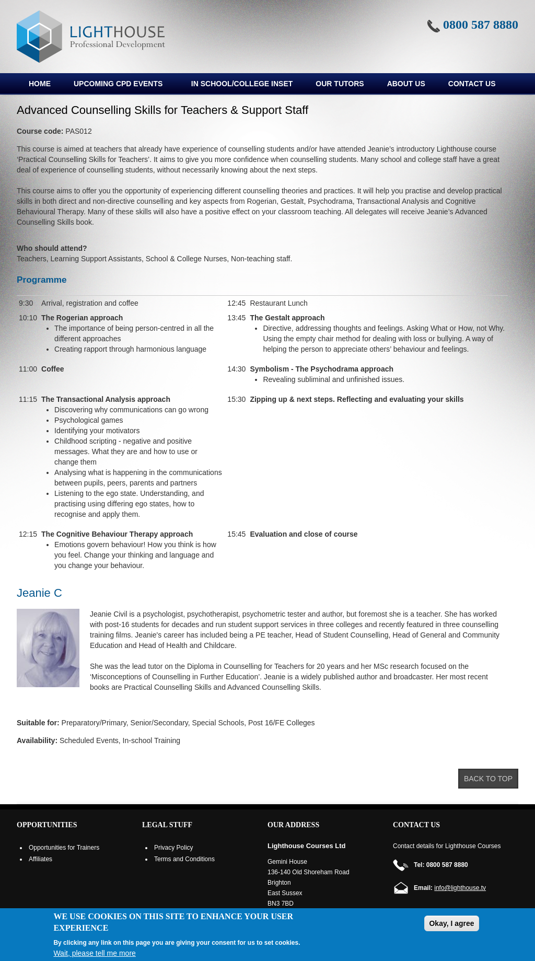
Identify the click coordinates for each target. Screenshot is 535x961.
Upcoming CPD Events (117, 85)
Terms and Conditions (184, 859)
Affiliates (40, 859)
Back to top (488, 778)
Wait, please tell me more (94, 953)
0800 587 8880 (480, 24)
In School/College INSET (242, 83)
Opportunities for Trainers (64, 847)
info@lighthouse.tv (460, 887)
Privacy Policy (173, 847)
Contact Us (472, 83)
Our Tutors (340, 83)
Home (40, 83)
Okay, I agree (451, 923)
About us (406, 83)
